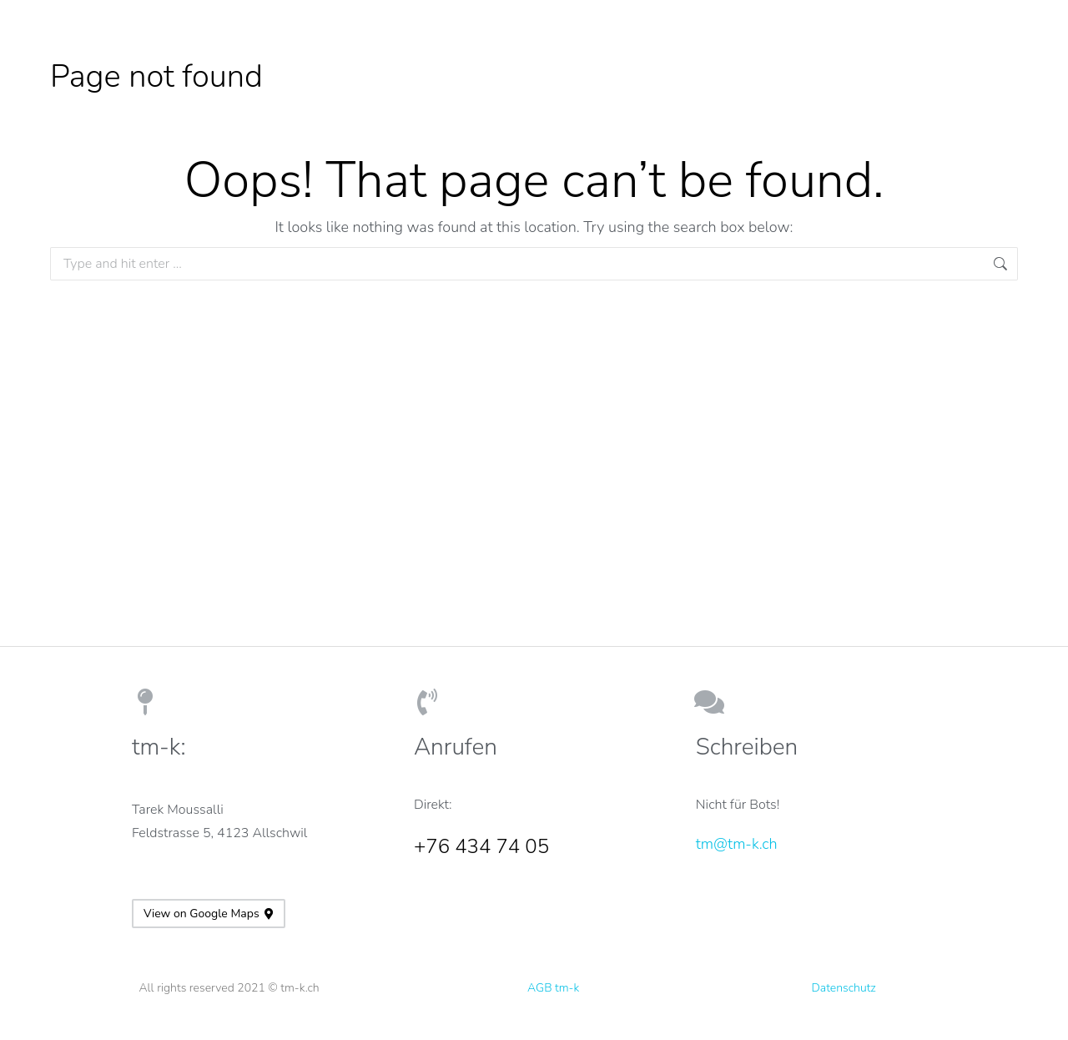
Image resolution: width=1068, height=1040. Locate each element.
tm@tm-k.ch (737, 844)
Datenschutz (844, 988)
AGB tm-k (553, 988)
